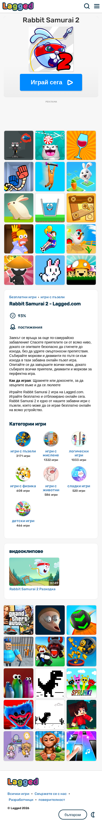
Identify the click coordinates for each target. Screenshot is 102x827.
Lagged (18, 6)
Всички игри (18, 794)
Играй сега (46, 82)
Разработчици (21, 800)
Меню (97, 6)
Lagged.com (23, 782)
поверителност (52, 800)
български (73, 815)
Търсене (87, 6)
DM (93, 815)
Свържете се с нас (51, 794)
